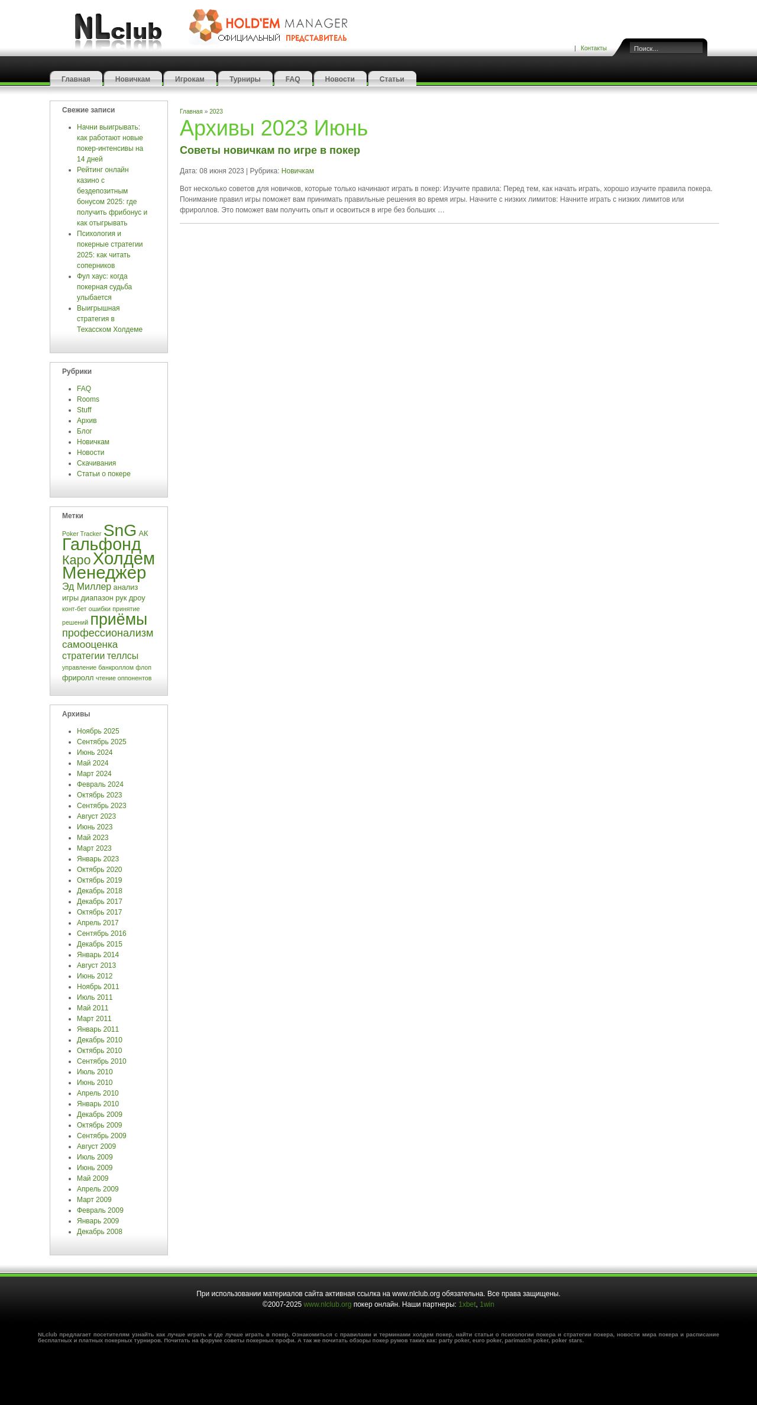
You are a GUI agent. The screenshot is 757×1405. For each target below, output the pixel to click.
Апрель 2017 (98, 923)
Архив (87, 420)
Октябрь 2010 (99, 1051)
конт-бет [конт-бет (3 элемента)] (74, 608)
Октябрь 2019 (99, 880)
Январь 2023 (98, 859)
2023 (216, 111)
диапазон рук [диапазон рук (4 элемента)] (103, 597)
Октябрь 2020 (99, 869)
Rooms (88, 399)
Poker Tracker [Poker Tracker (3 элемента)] (81, 533)
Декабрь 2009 (99, 1114)
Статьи (392, 79)
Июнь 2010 (95, 1082)
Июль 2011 (95, 997)
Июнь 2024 (95, 752)
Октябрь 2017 (99, 912)
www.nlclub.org (328, 1304)
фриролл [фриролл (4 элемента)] (78, 677)
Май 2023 (93, 838)
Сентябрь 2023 (102, 806)
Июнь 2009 (95, 1168)
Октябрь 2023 (99, 795)
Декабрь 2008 (99, 1232)
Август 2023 (96, 816)
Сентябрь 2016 (102, 933)
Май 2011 (93, 1008)
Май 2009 (93, 1178)
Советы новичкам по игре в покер (270, 150)
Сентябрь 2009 (102, 1136)
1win (487, 1304)
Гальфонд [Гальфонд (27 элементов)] (101, 544)
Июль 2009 (95, 1157)
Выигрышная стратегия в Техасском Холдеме (110, 319)
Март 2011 (94, 1019)
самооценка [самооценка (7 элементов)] (90, 644)
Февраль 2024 (100, 784)
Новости (340, 79)
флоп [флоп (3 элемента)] (143, 667)
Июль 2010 (95, 1072)
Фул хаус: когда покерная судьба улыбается (104, 287)
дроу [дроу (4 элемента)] (137, 597)
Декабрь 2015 (99, 944)
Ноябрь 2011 (98, 987)
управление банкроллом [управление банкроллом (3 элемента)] (98, 667)
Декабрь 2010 (99, 1040)
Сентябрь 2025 (102, 742)
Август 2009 (96, 1146)
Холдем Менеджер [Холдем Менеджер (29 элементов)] (108, 565)
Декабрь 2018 (99, 891)
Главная (76, 79)
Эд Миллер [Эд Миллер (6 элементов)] (86, 587)
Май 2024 (93, 763)
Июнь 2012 (95, 976)
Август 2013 (96, 965)
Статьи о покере (104, 474)
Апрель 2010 (98, 1093)
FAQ (293, 79)
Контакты (594, 48)
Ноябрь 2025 (98, 731)
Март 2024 (94, 774)
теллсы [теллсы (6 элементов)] (123, 656)
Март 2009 (94, 1200)
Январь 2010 (98, 1104)
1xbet (466, 1304)
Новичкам (132, 79)
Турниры (245, 79)
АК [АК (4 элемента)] (143, 533)
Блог (84, 431)
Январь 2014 (98, 955)
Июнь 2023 (95, 827)
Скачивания (97, 463)
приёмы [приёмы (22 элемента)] (118, 619)
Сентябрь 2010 (102, 1061)
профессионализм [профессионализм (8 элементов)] (107, 633)
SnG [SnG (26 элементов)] (120, 530)
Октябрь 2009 (99, 1125)
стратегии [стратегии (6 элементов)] (83, 656)
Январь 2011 (98, 1029)
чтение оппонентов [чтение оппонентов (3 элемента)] (123, 677)
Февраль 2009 (100, 1210)
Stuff (84, 410)
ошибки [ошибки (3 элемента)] (100, 608)
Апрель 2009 (98, 1189)
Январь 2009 (98, 1221)
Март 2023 (94, 848)
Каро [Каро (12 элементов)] (76, 560)
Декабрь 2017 (99, 901)
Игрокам (190, 79)
